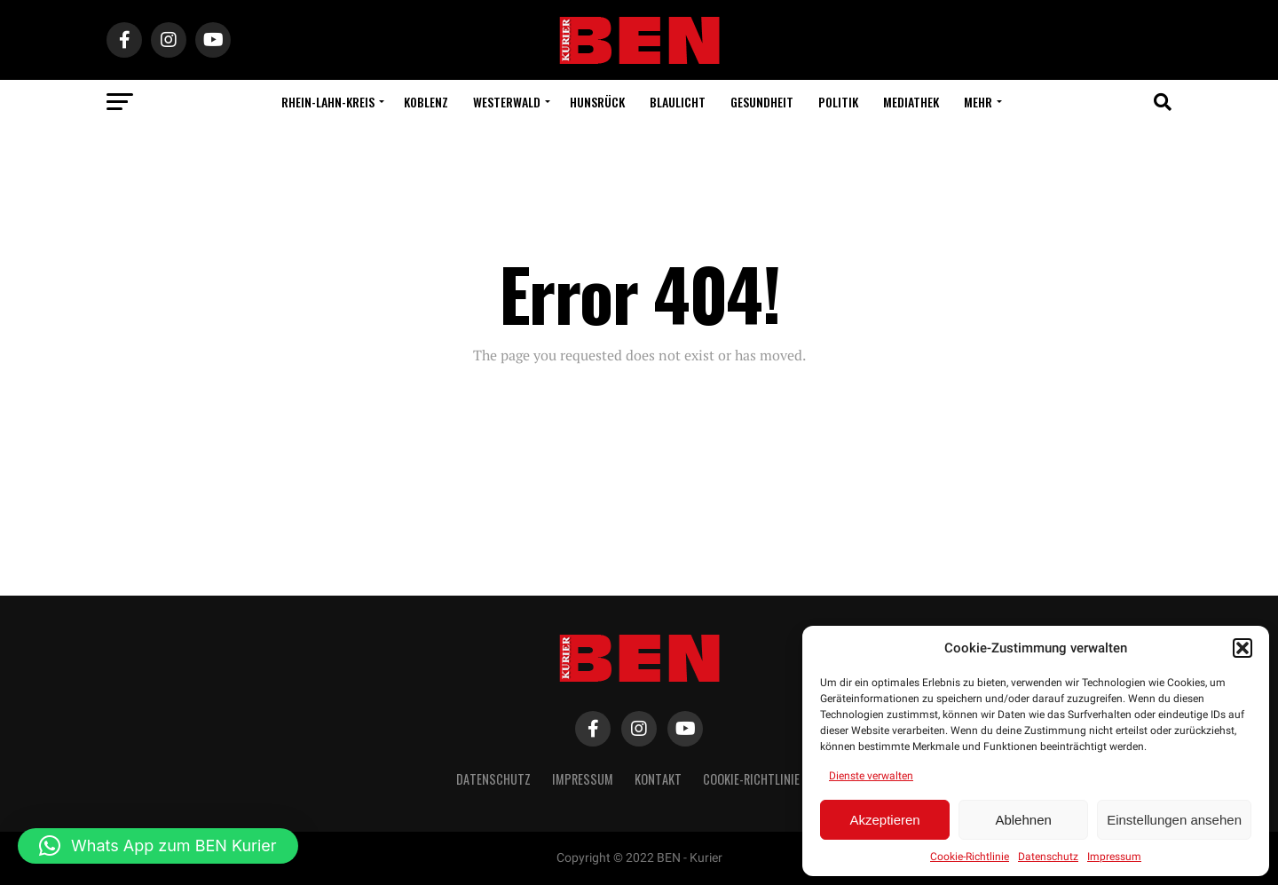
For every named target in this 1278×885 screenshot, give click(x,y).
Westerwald (506, 101)
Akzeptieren (884, 819)
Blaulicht (678, 101)
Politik (838, 101)
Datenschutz (1048, 856)
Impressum (1114, 856)
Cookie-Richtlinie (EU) (763, 779)
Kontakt (658, 779)
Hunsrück (597, 101)
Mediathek (911, 101)
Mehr (978, 101)
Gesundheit (761, 101)
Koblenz (426, 101)
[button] (1242, 648)
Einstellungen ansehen (1174, 819)
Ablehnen (1023, 819)
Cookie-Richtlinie (969, 856)
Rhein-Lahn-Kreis (328, 101)
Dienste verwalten (871, 776)
